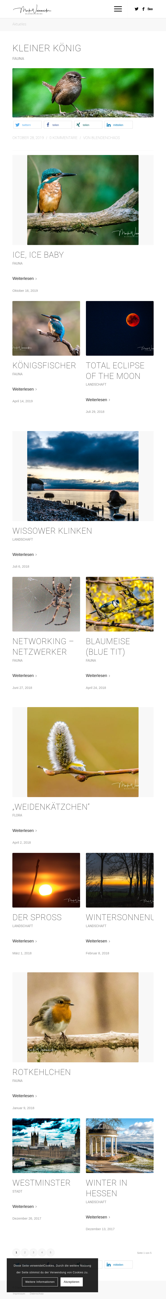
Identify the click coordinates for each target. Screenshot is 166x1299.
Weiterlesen (25, 278)
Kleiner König (46, 48)
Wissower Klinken (52, 531)
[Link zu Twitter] (136, 9)
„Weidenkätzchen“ (51, 807)
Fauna (18, 58)
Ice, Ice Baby (38, 255)
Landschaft (96, 385)
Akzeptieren (71, 1281)
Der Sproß (37, 917)
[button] (27, 125)
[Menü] (116, 9)
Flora (17, 815)
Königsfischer (44, 365)
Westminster (41, 1183)
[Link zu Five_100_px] (150, 9)
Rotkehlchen (41, 1072)
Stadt (17, 1191)
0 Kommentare (63, 137)
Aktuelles (19, 24)
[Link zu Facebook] (143, 9)
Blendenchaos (106, 137)
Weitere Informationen (40, 1281)
